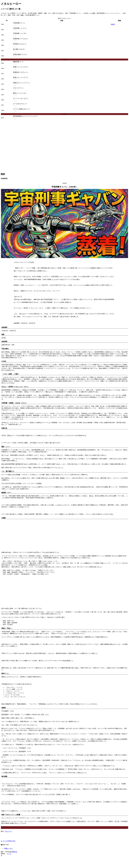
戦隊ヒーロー (8, 848)
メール (9, 853)
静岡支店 (14, 852)
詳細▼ (113, 24)
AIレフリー (8, 831)
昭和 (3, 174)
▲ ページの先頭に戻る (8, 841)
